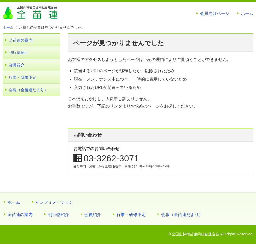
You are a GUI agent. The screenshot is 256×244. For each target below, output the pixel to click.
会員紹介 (17, 65)
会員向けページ (214, 13)
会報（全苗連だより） (28, 90)
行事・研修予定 (22, 77)
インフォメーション (54, 202)
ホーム (247, 13)
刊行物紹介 (18, 52)
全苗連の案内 (20, 40)
